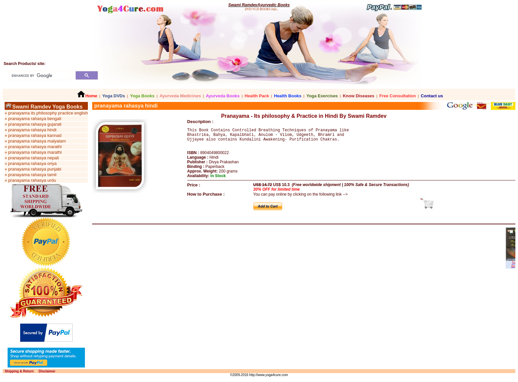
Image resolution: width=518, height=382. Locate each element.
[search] (39, 76)
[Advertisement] (247, 322)
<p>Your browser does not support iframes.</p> (303, 253)
